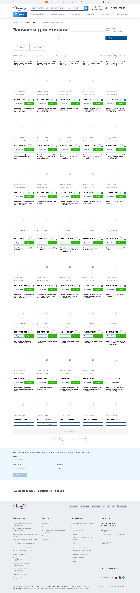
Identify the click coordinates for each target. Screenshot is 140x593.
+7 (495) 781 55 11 (108, 526)
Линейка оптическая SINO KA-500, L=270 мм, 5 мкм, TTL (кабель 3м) (92, 110)
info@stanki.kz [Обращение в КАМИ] (97, 7)
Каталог (21, 14)
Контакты (95, 2)
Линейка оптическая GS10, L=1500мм (47, 341)
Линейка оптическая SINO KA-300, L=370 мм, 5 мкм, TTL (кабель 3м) (46, 296)
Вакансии (84, 2)
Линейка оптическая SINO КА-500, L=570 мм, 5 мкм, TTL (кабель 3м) (46, 156)
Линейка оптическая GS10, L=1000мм (47, 202)
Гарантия (74, 2)
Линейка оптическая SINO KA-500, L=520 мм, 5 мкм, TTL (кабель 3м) (69, 156)
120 (125, 56)
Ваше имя (17, 456)
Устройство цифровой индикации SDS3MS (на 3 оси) (23, 389)
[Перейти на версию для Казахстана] (123, 577)
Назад (17, 23)
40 (115, 56)
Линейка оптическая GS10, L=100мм (24, 248)
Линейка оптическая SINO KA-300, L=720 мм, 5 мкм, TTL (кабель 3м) (69, 63)
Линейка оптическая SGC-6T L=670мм (46, 388)
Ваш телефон (62, 465)
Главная (26, 22)
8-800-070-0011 (108, 523)
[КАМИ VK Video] (73, 506)
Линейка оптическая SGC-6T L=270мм (115, 295)
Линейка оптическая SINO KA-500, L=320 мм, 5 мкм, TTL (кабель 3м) (24, 110)
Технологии (75, 527)
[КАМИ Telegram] (108, 506)
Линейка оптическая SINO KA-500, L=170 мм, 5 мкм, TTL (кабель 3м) (92, 63)
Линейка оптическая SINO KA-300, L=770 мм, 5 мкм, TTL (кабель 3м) (24, 296)
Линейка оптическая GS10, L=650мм (115, 202)
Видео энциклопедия (79, 547)
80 (120, 56)
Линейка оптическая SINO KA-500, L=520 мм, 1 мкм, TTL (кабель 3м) (92, 389)
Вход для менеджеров (110, 568)
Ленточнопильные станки (22, 550)
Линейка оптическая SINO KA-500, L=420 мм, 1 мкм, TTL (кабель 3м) (115, 389)
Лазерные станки (19, 554)
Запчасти (90, 14)
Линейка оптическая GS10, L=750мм (115, 248)
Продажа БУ (17, 578)
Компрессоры (122, 14)
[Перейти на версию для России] (116, 577)
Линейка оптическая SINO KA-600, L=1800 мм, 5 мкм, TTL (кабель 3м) (46, 110)
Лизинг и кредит (48, 527)
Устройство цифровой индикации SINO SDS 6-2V (23, 341)
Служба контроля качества (81, 550)
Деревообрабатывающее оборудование (22, 529)
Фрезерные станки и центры (23, 543)
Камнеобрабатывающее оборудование (21, 570)
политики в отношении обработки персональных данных (52, 586)
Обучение (45, 539)
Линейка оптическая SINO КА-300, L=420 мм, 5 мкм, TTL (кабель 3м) (69, 249)
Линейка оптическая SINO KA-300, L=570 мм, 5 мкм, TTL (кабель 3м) (92, 156)
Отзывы (74, 534)
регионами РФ (47, 490)
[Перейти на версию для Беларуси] (120, 577)
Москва (124, 2)
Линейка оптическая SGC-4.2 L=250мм (92, 248)
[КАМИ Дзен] (113, 506)
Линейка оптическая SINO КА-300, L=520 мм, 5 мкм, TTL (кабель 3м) (115, 156)
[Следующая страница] (86, 439)
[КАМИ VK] (103, 506)
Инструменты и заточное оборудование (22, 559)
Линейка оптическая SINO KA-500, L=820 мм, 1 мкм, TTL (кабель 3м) (69, 389)
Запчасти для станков (20, 574)
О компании (17, 2)
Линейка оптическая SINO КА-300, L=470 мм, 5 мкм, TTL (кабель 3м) (69, 203)
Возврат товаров (77, 558)
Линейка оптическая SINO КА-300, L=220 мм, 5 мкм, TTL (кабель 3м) (24, 203)
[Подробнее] (103, 2)
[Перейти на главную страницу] (19, 506)
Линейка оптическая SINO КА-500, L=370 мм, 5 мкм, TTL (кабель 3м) (92, 296)
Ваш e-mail (17, 465)
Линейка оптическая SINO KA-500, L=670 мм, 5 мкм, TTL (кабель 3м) (46, 63)
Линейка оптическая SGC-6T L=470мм (92, 202)
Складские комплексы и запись (82, 523)
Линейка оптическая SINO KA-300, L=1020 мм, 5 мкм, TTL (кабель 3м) (69, 296)
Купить (29, 103)
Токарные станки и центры (22, 547)
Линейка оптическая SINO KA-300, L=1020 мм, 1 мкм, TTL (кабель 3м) (115, 342)
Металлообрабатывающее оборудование (22, 524)
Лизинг (55, 2)
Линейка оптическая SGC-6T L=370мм (69, 109)
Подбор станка (97, 9)
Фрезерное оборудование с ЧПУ (25, 540)
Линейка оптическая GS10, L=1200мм (92, 341)
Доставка (45, 536)
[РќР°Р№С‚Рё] (86, 8)
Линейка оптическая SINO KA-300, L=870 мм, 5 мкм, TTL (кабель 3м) (24, 63)
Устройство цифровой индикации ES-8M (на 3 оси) (22, 156)
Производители (77, 530)
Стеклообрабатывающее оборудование (21, 564)
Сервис (64, 2)
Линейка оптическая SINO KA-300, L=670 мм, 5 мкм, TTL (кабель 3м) (115, 63)
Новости (30, 2)
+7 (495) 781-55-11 (118, 8)
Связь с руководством (79, 554)
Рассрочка (40, 2)
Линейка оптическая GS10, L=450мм (47, 248)
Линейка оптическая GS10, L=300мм (70, 341)
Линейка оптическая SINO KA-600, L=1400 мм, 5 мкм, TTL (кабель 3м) (115, 110)
